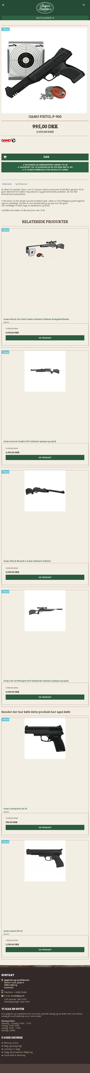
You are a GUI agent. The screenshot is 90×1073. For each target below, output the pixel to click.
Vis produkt (45, 337)
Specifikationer (21, 184)
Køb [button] (25, 157)
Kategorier (45, 18)
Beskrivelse (7, 184)
